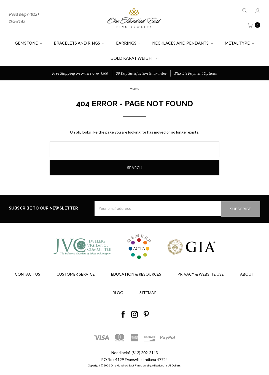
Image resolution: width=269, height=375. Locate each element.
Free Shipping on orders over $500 (80, 73)
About (247, 273)
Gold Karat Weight (135, 58)
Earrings (128, 42)
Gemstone (28, 42)
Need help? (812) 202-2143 (24, 18)
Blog (118, 292)
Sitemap (148, 292)
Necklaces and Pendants (182, 42)
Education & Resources (136, 273)
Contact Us (27, 273)
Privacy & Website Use (200, 273)
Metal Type (239, 42)
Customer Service (76, 273)
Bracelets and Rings (79, 42)
